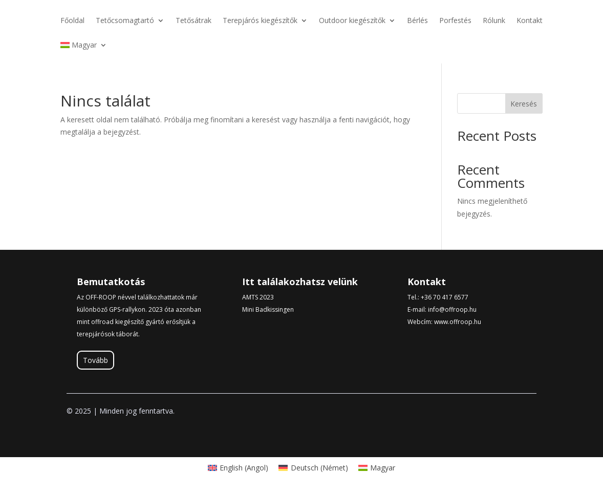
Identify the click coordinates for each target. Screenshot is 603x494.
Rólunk (494, 21)
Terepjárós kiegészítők (260, 21)
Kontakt (529, 21)
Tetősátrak (193, 21)
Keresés (523, 104)
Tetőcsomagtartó (125, 21)
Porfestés (455, 21)
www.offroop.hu (457, 321)
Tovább (95, 360)
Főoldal (72, 21)
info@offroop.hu (452, 309)
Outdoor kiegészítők (352, 21)
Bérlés (417, 21)
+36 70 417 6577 (444, 297)
